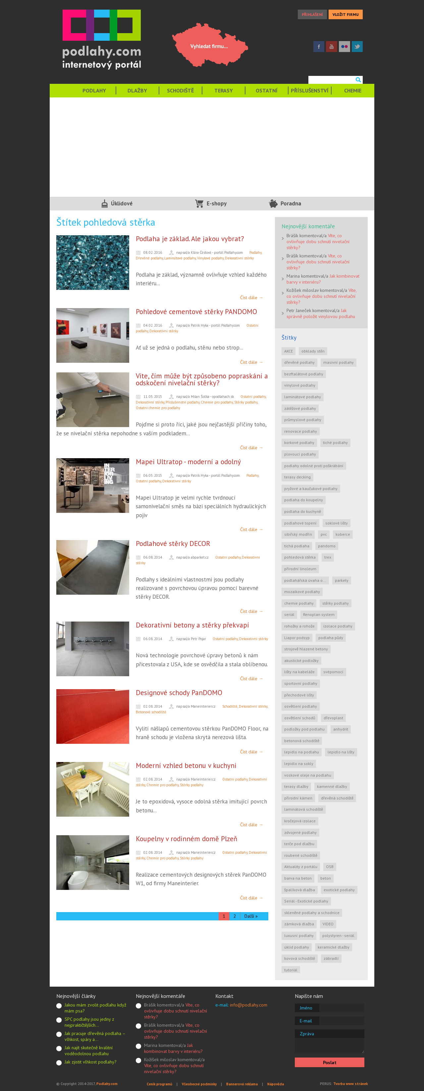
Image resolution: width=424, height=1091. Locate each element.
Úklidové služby (121, 205)
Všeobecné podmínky (199, 1084)
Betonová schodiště (151, 712)
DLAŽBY (137, 90)
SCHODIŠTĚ (180, 90)
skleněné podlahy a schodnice (312, 912)
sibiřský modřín (298, 534)
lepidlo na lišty (341, 751)
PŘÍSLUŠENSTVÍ (310, 90)
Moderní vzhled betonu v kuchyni (186, 765)
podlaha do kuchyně (302, 511)
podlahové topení (300, 522)
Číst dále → (251, 297)
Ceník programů (159, 1084)
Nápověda (275, 1084)
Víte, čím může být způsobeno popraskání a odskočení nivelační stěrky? (202, 379)
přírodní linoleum (300, 568)
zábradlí (331, 958)
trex (327, 557)
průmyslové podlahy (302, 419)
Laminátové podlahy (180, 258)
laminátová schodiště (303, 809)
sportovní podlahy (300, 683)
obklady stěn (313, 351)
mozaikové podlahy (302, 591)
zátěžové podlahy (300, 408)
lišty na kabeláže (299, 671)
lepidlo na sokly (298, 763)
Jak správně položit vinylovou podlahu (321, 313)
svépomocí (333, 671)
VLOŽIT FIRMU (346, 14)
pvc (324, 534)
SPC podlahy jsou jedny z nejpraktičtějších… (89, 1022)
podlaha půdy (330, 637)
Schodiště (230, 706)
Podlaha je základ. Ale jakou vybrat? (190, 238)
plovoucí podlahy (300, 454)
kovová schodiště (299, 958)
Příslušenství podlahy (182, 402)
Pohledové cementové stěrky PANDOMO (196, 311)
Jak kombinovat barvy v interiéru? (173, 1048)
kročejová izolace (300, 820)
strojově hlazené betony (306, 648)
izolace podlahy (337, 626)
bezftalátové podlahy (303, 373)
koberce (343, 534)
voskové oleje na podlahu (307, 775)
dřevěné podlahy (299, 362)
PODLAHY (94, 90)
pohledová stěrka (300, 557)
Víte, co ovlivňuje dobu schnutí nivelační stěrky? (318, 241)
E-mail (306, 1021)
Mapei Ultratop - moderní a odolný (188, 461)
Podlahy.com (107, 1083)
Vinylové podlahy (210, 258)
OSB (330, 866)
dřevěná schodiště (337, 797)
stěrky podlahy (335, 603)
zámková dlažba (299, 923)
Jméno (306, 1008)
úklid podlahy (296, 947)
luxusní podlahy (299, 935)
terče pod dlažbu (299, 843)
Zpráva (307, 1034)
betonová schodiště (301, 740)
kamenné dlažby (332, 786)
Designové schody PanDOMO (179, 692)
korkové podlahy (299, 442)
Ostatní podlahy (253, 396)
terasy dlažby (296, 786)
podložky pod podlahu (304, 729)
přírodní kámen (298, 797)
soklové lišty (336, 522)
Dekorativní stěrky (239, 258)
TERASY (223, 90)
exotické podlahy (339, 889)
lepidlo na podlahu (301, 751)
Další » (251, 916)
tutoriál (290, 969)
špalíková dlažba (299, 889)
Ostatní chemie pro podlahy (158, 408)
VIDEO (328, 923)
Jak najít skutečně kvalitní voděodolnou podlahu (89, 1051)
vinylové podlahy (299, 385)
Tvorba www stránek (350, 1083)
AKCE (288, 351)
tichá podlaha (296, 545)
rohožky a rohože (299, 626)
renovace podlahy (300, 431)
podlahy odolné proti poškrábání (314, 465)
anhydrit (340, 729)
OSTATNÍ (267, 90)
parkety (341, 580)
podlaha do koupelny (303, 499)
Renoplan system (319, 614)
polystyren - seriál (338, 935)
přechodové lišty (299, 694)
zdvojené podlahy (300, 832)
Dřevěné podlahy (149, 258)
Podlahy (255, 252)
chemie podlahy (299, 603)
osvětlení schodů (299, 717)
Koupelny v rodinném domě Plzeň (186, 838)
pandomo (327, 545)
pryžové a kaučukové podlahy (311, 488)
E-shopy (217, 203)
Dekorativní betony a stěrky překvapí (192, 625)
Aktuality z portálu (300, 866)
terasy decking (297, 476)
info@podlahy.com (248, 1005)
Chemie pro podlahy (217, 402)
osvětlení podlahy (300, 706)
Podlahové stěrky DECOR (173, 543)
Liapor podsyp (297, 637)
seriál (289, 614)
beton (325, 878)
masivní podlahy (338, 362)
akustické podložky (301, 660)
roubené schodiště (300, 855)
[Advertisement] (212, 147)
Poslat (330, 1062)
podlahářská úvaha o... (305, 580)
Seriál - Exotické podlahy (306, 901)
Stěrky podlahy (245, 402)
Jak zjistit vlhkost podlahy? (91, 1062)
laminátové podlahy (302, 396)
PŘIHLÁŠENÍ (312, 14)
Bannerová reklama (242, 1084)
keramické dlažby (333, 947)
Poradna (291, 203)
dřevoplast (333, 717)
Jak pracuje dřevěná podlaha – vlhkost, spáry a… (95, 1036)
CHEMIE (352, 90)
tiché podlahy (335, 442)
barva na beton (298, 878)
